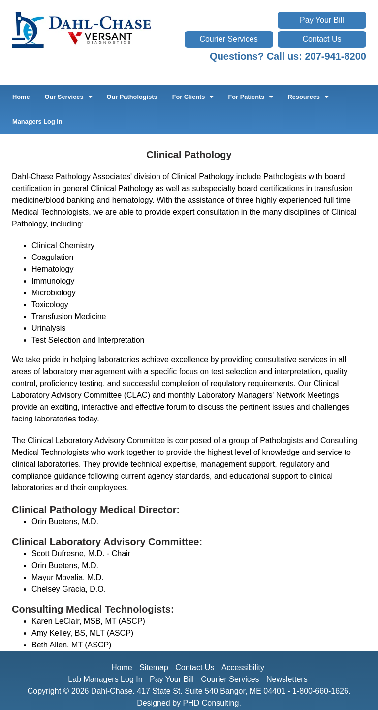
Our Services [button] (68, 96)
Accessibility (242, 667)
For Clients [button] (193, 96)
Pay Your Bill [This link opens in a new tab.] (322, 20)
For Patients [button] (250, 96)
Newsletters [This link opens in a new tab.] (287, 679)
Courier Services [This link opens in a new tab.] (228, 39)
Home (21, 96)
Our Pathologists (132, 96)
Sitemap (153, 667)
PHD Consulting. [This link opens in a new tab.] (212, 703)
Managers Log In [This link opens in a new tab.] (37, 121)
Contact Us (321, 39)
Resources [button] (307, 96)
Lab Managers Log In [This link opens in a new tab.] (105, 679)
